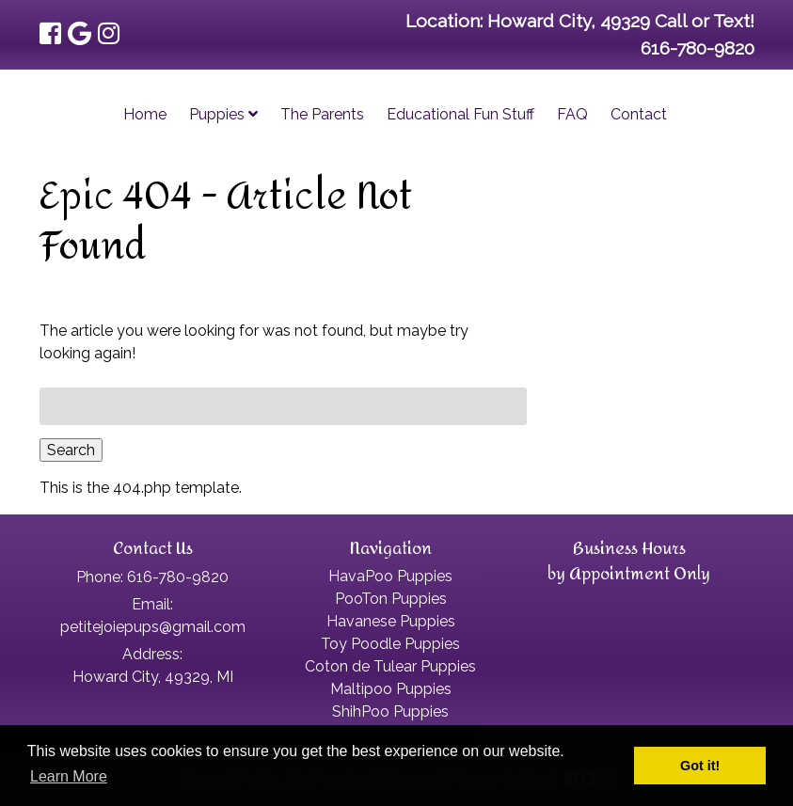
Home (145, 114)
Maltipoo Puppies (391, 689)
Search (71, 450)
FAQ (572, 114)
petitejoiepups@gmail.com (153, 627)
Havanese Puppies (390, 621)
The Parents (322, 114)
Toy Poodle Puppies (390, 644)
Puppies (223, 114)
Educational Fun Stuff (460, 114)
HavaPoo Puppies (390, 576)
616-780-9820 (697, 48)
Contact (639, 114)
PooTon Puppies (391, 599)
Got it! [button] (700, 765)
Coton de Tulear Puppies (390, 666)
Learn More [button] (68, 776)
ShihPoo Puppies (390, 711)
